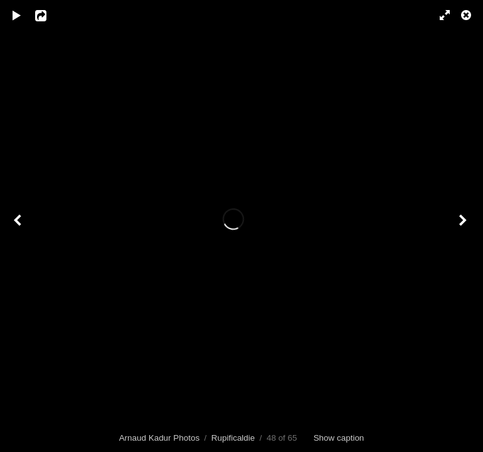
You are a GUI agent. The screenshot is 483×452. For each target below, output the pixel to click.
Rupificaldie (233, 438)
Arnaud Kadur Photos (159, 438)
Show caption (339, 438)
